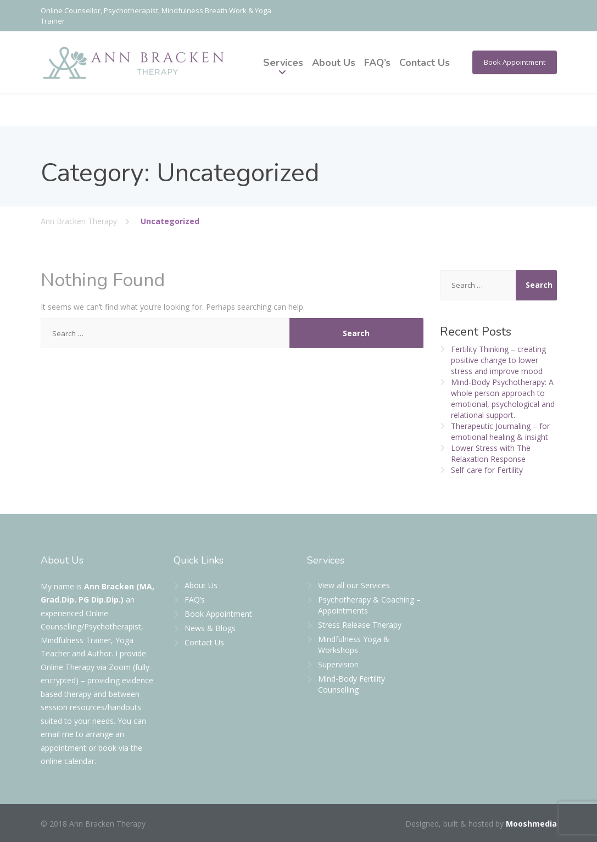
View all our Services (354, 585)
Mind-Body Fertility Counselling (351, 684)
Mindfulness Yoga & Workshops (353, 644)
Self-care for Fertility (487, 470)
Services (283, 62)
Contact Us (424, 62)
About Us (333, 62)
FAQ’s (377, 62)
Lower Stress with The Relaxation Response (491, 453)
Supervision (338, 664)
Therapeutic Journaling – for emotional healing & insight (500, 431)
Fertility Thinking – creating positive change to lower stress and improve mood (498, 360)
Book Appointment (514, 62)
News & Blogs (210, 628)
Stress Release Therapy (359, 625)
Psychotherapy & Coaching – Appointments (369, 605)
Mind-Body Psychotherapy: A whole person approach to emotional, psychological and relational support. (503, 398)
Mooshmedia (531, 823)
